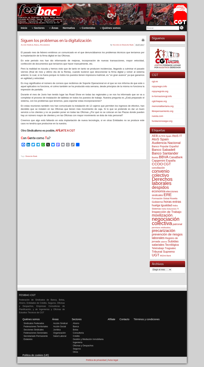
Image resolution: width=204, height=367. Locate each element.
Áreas (55, 319)
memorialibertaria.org (163, 106)
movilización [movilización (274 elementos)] (162, 215)
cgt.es (155, 81)
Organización (59, 333)
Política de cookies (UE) (36, 355)
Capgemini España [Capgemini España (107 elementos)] (164, 160)
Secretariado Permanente (36, 336)
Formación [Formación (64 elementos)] (157, 198)
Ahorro (76, 323)
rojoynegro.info (159, 86)
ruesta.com (157, 116)
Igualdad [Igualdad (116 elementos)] (166, 205)
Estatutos (28, 339)
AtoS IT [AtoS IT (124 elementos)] (177, 136)
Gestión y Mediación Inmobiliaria (88, 339)
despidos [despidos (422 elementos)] (160, 187)
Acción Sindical (27, 45)
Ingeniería (77, 342)
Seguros (77, 349)
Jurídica (57, 329)
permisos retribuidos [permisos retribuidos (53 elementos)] (161, 227)
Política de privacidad (96, 360)
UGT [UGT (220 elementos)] (155, 255)
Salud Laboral (59, 336)
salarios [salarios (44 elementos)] (164, 242)
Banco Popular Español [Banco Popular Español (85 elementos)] (165, 146)
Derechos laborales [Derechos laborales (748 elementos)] (162, 181)
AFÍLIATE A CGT (65, 130)
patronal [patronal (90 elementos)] (177, 224)
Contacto (124, 319)
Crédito (76, 336)
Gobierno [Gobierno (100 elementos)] (157, 201)
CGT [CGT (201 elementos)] (167, 164)
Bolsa (75, 329)
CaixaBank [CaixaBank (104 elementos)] (176, 157)
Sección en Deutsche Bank (123, 45)
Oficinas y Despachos (83, 345)
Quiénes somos (31, 319)
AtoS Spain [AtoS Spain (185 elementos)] (160, 139)
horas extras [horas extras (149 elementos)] (172, 201)
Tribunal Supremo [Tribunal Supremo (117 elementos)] (163, 251)
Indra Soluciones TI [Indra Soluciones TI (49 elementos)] (170, 209)
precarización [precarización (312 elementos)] (163, 230)
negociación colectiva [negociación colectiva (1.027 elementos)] (166, 221)
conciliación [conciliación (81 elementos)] (158, 167)
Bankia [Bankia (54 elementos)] (155, 157)
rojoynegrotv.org (160, 91)
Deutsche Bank (31, 156)
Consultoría (78, 333)
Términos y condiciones (146, 319)
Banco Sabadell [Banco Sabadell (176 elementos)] (163, 150)
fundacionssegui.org (162, 121)
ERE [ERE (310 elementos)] (168, 195)
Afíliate (111, 319)
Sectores (77, 319)
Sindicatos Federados (34, 323)
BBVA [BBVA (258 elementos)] (163, 157)
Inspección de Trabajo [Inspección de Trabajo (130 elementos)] (166, 212)
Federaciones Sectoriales (36, 333)
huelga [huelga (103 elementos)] (156, 205)
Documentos (45, 45)
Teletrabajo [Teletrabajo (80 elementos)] (158, 248)
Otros (75, 352)
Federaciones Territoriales (36, 326)
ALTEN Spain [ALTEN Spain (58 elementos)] (165, 136)
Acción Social (59, 326)
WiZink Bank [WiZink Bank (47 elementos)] (165, 256)
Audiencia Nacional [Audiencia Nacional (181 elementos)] (166, 143)
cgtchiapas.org (159, 101)
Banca (36, 45)
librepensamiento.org (162, 111)
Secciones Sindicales (34, 329)
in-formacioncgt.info (162, 96)
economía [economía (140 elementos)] (158, 191)
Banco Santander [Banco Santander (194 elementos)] (165, 153)
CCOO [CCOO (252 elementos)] (157, 164)
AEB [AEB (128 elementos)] (155, 136)
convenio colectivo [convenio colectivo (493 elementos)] (161, 173)
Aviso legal (113, 360)
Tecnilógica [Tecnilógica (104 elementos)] (172, 244)
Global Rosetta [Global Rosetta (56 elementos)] (170, 198)
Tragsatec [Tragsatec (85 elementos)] (170, 248)
